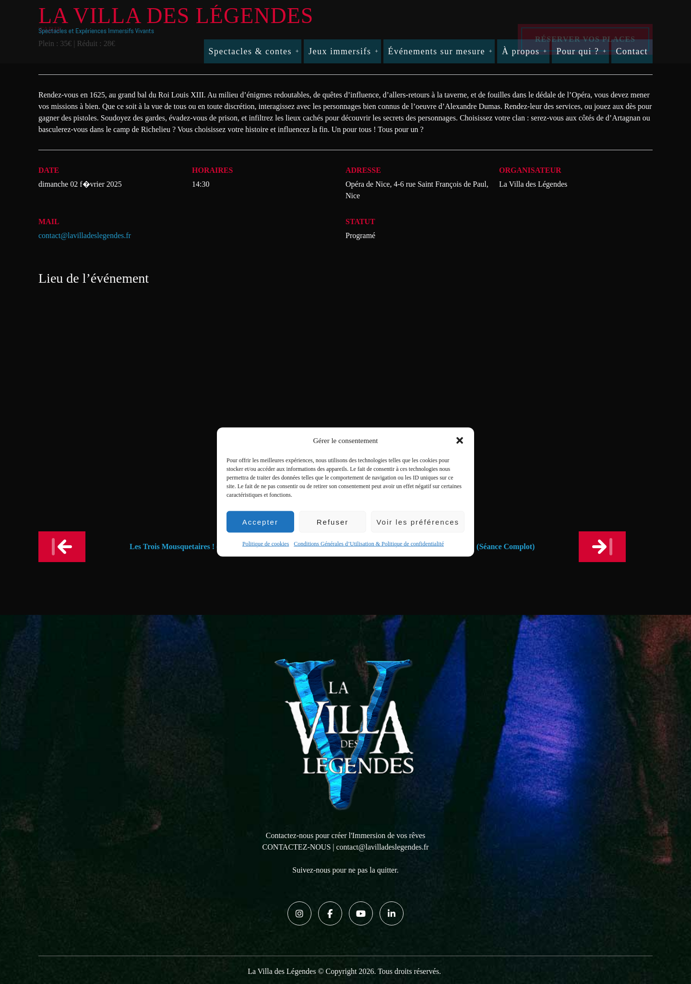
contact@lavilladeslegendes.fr (84, 235)
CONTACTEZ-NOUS (296, 847)
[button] (460, 440)
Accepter (260, 521)
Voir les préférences (417, 521)
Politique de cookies (265, 543)
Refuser (333, 521)
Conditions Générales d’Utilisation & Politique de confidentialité (369, 543)
